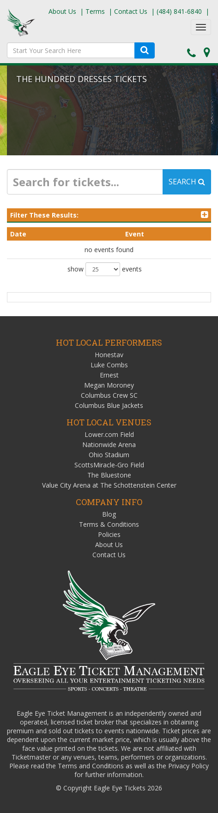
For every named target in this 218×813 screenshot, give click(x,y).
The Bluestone (109, 475)
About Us (62, 11)
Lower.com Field (109, 434)
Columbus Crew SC (109, 395)
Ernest (109, 375)
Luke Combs (109, 364)
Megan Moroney (109, 385)
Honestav (109, 354)
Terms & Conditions (109, 524)
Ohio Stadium (109, 454)
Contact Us (130, 11)
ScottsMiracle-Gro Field (109, 464)
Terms (95, 11)
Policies (109, 534)
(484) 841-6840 (179, 11)
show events (104, 269)
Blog (109, 514)
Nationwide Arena (109, 444)
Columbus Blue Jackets (109, 405)
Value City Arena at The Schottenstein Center (109, 485)
